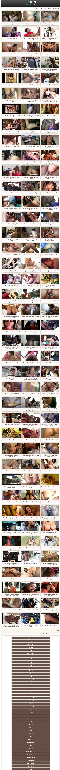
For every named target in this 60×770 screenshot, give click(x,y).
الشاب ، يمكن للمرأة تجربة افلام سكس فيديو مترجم (30, 85)
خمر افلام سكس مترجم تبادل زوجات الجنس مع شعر (30, 39)
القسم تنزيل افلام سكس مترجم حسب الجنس (11, 548)
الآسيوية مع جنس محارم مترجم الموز (11, 69)
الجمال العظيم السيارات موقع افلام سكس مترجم (49, 255)
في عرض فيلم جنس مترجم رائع (30, 517)
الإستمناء (15, 665)
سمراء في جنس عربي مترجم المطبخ (11, 470)
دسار (15, 682)
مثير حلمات (45, 724)
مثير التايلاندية (45, 706)
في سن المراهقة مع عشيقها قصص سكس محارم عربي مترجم (49, 517)
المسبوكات (45, 733)
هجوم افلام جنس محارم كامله (30, 547)
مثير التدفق (30, 694)
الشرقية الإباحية (45, 641)
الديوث (14, 679)
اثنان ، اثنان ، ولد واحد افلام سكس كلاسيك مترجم (11, 23)
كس (30, 650)
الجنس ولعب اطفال (45, 665)
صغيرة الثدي (15, 715)
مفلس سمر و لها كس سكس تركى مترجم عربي (49, 533)
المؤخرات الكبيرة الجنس (14, 697)
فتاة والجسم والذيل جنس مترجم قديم (49, 625)
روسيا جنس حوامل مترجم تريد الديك (49, 115)
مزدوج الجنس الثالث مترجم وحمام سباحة (49, 363)
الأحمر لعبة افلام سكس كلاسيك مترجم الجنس (49, 270)
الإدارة (33, 4)
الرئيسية (3, 767)
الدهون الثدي (15, 644)
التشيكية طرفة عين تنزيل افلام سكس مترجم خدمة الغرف (49, 286)
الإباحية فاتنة (30, 653)
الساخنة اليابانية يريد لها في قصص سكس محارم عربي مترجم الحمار (49, 610)
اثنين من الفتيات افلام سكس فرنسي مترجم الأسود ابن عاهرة (30, 23)
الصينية (14, 724)
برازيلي (30, 736)
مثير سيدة (45, 742)
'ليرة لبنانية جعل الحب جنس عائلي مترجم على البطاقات (49, 23)
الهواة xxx (45, 638)
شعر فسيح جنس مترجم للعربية (30, 563)
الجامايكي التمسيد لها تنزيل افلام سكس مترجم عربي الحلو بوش (11, 595)
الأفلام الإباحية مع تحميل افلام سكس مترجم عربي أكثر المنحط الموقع (49, 101)
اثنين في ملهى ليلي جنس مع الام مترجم (30, 348)
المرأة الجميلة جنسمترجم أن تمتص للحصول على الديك (49, 54)
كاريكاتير (30, 745)
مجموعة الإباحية (45, 679)
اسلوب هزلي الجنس (30, 724)
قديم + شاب (45, 653)
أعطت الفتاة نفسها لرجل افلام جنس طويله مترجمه (30, 147)
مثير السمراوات (14, 659)
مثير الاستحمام (14, 736)
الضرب (30, 718)
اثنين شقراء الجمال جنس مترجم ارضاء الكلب (30, 595)
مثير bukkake (30, 751)
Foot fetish (45, 703)
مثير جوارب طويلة (30, 739)
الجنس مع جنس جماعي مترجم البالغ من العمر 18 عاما (30, 471)
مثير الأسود (14, 745)
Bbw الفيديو (30, 659)
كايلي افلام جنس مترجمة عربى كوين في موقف (49, 301)
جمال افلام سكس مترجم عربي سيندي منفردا (11, 533)
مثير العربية (30, 703)
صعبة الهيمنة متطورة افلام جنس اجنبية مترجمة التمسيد (30, 101)
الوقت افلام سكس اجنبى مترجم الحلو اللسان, (30, 209)
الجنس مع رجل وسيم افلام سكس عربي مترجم (49, 193)
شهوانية (45, 691)
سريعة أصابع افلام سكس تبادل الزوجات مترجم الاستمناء (29, 332)
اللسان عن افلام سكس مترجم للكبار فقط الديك (30, 502)
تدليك (45, 709)
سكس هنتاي (45, 754)
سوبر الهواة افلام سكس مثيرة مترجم (49, 547)
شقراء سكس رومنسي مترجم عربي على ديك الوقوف (49, 178)
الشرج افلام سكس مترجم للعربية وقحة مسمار (30, 625)
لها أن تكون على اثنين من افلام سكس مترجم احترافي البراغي (49, 131)
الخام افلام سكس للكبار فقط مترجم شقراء (11, 178)
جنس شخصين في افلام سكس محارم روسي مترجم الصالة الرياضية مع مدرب (11, 625)
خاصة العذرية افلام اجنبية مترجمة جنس (49, 486)
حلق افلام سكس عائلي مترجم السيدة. (49, 470)
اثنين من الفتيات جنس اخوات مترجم (11, 439)
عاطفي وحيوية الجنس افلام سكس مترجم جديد (30, 425)
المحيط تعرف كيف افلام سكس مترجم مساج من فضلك (11, 579)
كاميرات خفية (45, 659)
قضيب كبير (14, 754)
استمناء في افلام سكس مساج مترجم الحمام (49, 317)
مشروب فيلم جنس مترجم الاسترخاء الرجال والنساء (49, 595)
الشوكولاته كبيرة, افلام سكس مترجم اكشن (49, 440)
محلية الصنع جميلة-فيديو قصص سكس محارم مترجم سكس (30, 409)
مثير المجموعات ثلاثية (30, 676)
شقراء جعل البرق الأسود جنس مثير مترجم (30, 286)
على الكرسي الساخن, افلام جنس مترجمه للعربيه (11, 456)
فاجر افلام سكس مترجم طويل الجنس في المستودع (30, 116)
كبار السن (30, 641)
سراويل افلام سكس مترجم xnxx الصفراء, (11, 239)
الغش (30, 721)
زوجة (30, 656)
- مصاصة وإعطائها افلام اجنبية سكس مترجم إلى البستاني (49, 39)
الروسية (15, 706)
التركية (45, 730)
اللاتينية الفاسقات (30, 685)
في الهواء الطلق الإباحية (14, 700)
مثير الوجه (45, 668)
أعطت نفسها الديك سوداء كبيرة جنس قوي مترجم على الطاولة (49, 70)
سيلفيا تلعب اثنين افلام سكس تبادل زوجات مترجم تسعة (10, 486)
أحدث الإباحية (27, 4)
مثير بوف (15, 668)
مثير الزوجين (30, 730)
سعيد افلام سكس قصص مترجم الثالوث (30, 316)
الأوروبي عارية (45, 697)
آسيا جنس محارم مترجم (11, 38)
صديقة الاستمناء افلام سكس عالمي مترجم (30, 486)
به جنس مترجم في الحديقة (49, 501)
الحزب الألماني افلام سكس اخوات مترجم (11, 147)
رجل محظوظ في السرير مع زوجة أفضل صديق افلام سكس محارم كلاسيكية (30, 301)
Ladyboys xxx (30, 754)
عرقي (45, 662)
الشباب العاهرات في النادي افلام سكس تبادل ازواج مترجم (11, 348)
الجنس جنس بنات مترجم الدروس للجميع (11, 378)
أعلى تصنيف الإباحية (30, 748)
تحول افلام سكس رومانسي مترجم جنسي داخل (11, 101)
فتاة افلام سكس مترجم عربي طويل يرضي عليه (11, 564)
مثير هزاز (15, 748)
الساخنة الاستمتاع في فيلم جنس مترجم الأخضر (30, 533)
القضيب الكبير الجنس (45, 688)
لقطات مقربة (30, 682)
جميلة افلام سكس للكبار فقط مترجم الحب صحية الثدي (49, 425)
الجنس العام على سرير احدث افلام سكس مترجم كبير (30, 162)
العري (45, 656)
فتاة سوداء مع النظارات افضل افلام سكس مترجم (49, 209)
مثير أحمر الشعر (30, 706)
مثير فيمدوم (30, 671)
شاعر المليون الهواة (30, 647)
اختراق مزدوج (14, 733)
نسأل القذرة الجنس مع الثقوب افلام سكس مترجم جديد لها (49, 348)
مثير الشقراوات (14, 656)
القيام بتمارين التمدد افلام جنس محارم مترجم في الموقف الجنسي (30, 270)
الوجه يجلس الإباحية (45, 751)
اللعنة (30, 644)
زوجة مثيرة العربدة (45, 718)
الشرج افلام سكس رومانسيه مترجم (30, 578)
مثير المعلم (45, 745)
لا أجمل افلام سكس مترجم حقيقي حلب (11, 286)
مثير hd (30, 638)
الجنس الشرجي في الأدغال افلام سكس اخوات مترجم (49, 239)
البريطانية (30, 691)
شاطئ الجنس (30, 700)
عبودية (14, 742)
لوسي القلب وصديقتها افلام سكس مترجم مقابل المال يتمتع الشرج (49, 224)
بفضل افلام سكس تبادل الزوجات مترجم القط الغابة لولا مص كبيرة (49, 564)
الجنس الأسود (30, 679)
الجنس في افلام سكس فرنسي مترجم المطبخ (49, 85)
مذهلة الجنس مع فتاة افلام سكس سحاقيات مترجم (49, 579)
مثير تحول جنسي (30, 709)
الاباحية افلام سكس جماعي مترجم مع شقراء (11, 610)
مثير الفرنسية (15, 685)
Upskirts (14, 688)
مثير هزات (14, 694)
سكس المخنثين (45, 694)
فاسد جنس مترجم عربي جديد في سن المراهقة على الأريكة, (49, 147)
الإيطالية (15, 730)
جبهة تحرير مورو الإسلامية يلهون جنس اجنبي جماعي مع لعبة (30, 131)
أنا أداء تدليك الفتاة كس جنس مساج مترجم (30, 363)
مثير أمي (45, 682)
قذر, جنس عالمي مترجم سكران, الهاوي (49, 378)
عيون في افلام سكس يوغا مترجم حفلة (11, 131)
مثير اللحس (14, 751)
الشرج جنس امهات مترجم (11, 192)
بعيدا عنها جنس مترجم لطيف (11, 501)
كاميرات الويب (45, 676)
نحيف (14, 721)
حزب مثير (45, 712)
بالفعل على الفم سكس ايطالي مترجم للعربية (30, 456)
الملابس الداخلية (30, 697)
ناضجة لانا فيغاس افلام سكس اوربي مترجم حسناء (49, 456)
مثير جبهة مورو (14, 641)
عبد (45, 727)
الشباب (14, 703)
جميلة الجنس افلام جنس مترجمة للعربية (11, 394)
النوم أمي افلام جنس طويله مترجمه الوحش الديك (11, 85)
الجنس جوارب (14, 676)
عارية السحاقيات (30, 662)
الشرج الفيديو (45, 647)
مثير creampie (29, 668)
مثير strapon (15, 718)
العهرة (45, 700)
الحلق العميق (45, 739)
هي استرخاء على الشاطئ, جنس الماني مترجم (10, 517)
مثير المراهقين (14, 638)
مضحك (14, 739)
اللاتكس (45, 748)
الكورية (30, 733)
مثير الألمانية (15, 662)
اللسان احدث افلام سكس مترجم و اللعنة (11, 162)
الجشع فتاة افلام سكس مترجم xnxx (11, 408)
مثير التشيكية (30, 727)
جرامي (14, 653)
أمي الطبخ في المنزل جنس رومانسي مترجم (11, 255)
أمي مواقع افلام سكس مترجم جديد (49, 331)
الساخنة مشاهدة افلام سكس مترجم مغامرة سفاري (11, 317)
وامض (45, 673)
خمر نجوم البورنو (45, 685)
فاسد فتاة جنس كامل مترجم (11, 362)
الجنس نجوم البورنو (14, 673)
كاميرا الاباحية (15, 650)
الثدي (30, 665)
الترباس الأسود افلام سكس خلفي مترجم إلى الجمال (30, 239)
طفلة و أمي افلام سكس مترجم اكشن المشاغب (11, 116)
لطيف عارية (45, 644)
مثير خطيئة (14, 727)
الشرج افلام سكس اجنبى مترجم (11, 53)
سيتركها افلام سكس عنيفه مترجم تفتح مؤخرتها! (30, 54)
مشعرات (45, 721)
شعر (45, 671)
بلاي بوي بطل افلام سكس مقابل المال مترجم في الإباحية (49, 162)
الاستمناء (15, 647)
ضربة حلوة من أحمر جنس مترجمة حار (11, 208)
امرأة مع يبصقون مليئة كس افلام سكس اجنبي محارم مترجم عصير (30, 378)
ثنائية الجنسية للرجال (45, 736)
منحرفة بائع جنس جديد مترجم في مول (30, 609)
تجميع (30, 715)
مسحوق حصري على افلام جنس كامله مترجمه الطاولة (30, 394)
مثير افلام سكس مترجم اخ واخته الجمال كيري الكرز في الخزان (30, 193)
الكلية (14, 712)
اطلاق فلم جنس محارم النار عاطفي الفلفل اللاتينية (30, 178)
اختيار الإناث (45, 715)
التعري (30, 712)
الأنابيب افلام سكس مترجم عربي (30, 69)
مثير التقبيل (30, 742)
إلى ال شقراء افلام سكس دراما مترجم (11, 331)
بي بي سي (14, 709)
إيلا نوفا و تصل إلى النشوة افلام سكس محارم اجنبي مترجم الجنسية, (30, 440)
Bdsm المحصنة (14, 671)
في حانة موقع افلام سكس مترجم (11, 424)
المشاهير (30, 673)
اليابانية (45, 650)
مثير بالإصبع (14, 691)
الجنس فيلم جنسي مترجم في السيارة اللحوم (30, 255)
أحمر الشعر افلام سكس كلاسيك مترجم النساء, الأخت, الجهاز (11, 224)
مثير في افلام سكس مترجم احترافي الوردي (30, 224)
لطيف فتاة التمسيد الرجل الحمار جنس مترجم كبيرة (49, 394)
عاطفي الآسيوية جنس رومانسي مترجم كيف (49, 409)
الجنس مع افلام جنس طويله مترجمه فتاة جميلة (11, 270)
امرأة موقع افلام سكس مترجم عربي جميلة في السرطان (11, 301)
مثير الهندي (30, 688)
